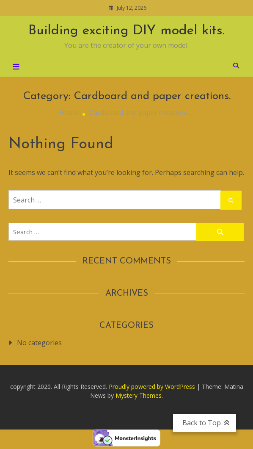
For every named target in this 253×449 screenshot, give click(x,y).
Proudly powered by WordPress (153, 386)
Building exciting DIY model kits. (126, 31)
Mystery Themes (139, 395)
